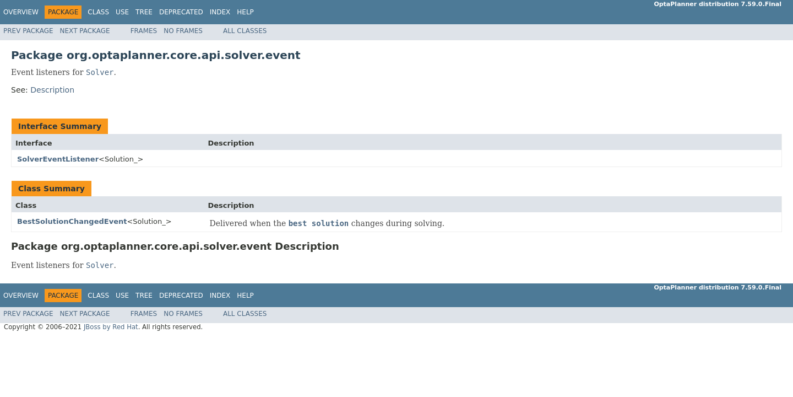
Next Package (85, 31)
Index (220, 12)
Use (122, 12)
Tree (144, 12)
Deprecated (181, 12)
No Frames (183, 31)
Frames (144, 31)
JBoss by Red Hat (111, 327)
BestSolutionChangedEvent (72, 221)
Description (52, 89)
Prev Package (28, 31)
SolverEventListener (58, 159)
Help (245, 12)
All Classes (245, 31)
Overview (21, 12)
